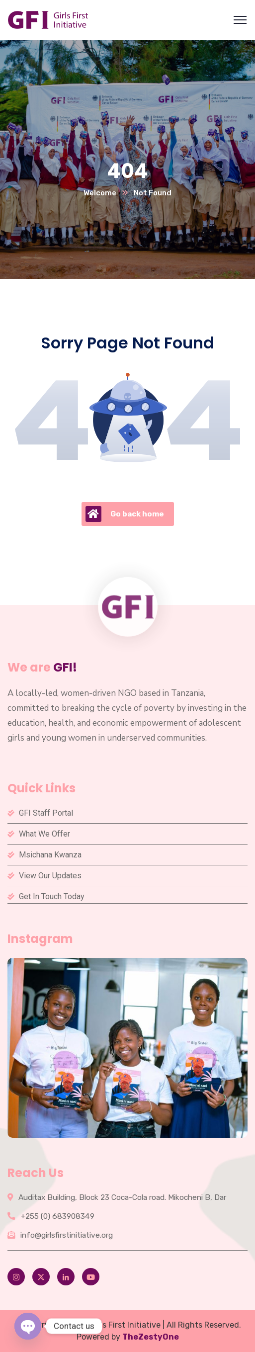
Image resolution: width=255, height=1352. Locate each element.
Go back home (124, 514)
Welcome (100, 192)
